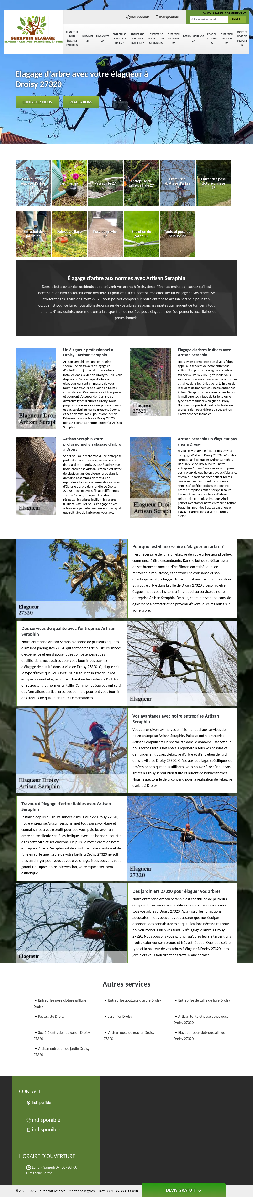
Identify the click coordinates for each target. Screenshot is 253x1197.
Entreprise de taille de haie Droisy (204, 1000)
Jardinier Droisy (120, 1016)
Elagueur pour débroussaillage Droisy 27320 (199, 1035)
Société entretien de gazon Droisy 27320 (61, 1035)
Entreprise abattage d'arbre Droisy (134, 1000)
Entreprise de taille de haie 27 (119, 39)
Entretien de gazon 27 (227, 39)
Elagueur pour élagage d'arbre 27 (72, 39)
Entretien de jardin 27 (174, 39)
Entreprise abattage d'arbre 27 (137, 39)
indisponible (138, 17)
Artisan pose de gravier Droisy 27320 (128, 1035)
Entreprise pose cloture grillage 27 (156, 39)
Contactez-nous (37, 102)
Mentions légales (81, 1191)
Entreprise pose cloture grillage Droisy (59, 1003)
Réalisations (81, 102)
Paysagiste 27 (102, 38)
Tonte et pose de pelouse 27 (242, 39)
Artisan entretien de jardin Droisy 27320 (61, 1051)
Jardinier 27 (88, 38)
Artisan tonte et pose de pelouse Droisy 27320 (201, 1019)
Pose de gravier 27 (212, 39)
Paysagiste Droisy (51, 1016)
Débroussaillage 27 (193, 38)
